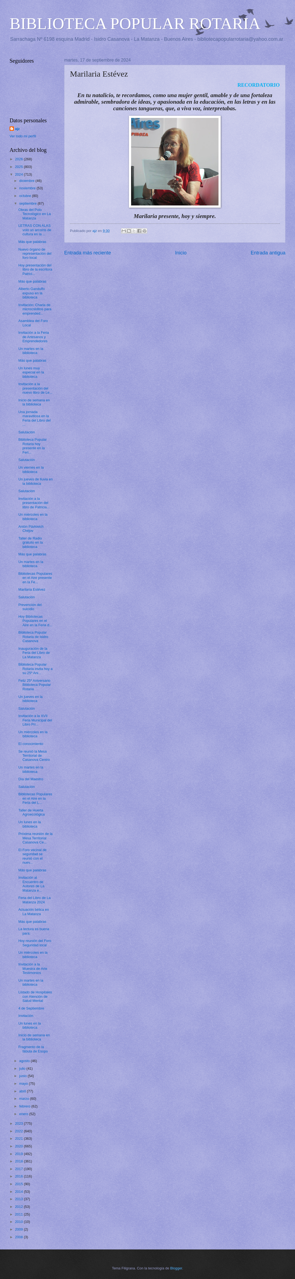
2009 (19, 1229)
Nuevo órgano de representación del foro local (34, 253)
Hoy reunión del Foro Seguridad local (34, 943)
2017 (19, 1169)
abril (23, 1091)
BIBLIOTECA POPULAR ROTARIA (135, 23)
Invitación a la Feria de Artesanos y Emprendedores (33, 336)
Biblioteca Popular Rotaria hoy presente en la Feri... (32, 445)
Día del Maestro (30, 779)
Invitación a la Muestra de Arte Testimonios (32, 968)
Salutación (26, 432)
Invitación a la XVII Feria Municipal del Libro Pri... (35, 720)
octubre (25, 196)
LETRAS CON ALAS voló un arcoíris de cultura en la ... (34, 230)
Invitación (25, 1016)
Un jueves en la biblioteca (30, 699)
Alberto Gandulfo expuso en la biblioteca (31, 293)
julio (22, 1068)
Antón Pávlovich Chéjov (30, 528)
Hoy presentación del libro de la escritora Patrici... (35, 269)
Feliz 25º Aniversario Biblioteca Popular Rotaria (34, 684)
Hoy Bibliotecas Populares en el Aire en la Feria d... (35, 620)
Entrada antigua (268, 253)
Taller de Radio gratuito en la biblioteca (30, 542)
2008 (19, 1237)
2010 (19, 1222)
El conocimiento (30, 744)
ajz (17, 129)
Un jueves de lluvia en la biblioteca (35, 481)
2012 (19, 1207)
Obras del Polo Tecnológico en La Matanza (34, 214)
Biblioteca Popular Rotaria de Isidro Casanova (33, 636)
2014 (19, 1192)
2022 (19, 1131)
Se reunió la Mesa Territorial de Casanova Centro (34, 755)
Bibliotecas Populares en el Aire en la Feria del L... (35, 798)
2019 (19, 1154)
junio (23, 1076)
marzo (24, 1099)
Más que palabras (32, 242)
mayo (24, 1083)
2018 (19, 1161)
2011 (19, 1214)
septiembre (28, 203)
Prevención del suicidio (30, 607)
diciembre (27, 181)
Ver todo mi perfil (23, 136)
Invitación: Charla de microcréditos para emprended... (34, 309)
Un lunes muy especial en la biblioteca (31, 372)
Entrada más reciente (87, 253)
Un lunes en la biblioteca (29, 824)
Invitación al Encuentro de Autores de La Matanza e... (31, 883)
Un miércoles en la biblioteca (33, 516)
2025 (19, 167)
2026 (19, 159)
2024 (19, 174)
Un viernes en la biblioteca (31, 469)
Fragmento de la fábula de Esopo (33, 1049)
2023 (19, 1123)
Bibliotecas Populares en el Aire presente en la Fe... (35, 578)
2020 (19, 1146)
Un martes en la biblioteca (30, 351)
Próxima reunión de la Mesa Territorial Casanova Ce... (35, 838)
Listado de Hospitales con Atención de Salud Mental (35, 996)
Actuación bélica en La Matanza (33, 911)
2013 (19, 1199)
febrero (25, 1106)
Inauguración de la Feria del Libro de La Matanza (34, 652)
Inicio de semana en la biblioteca (34, 402)
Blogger (176, 1268)
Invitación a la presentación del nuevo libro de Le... (35, 388)
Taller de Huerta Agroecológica (31, 812)
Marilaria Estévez (31, 589)
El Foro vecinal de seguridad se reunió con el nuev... (32, 856)
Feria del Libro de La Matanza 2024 (34, 900)
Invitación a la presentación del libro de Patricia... (33, 503)
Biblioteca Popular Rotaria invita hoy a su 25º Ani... (35, 668)
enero (24, 1114)
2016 (19, 1176)
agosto (25, 1061)
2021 (19, 1138)
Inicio (181, 253)
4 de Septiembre (31, 1008)
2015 (19, 1184)
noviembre (28, 188)
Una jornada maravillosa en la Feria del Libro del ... (34, 418)
